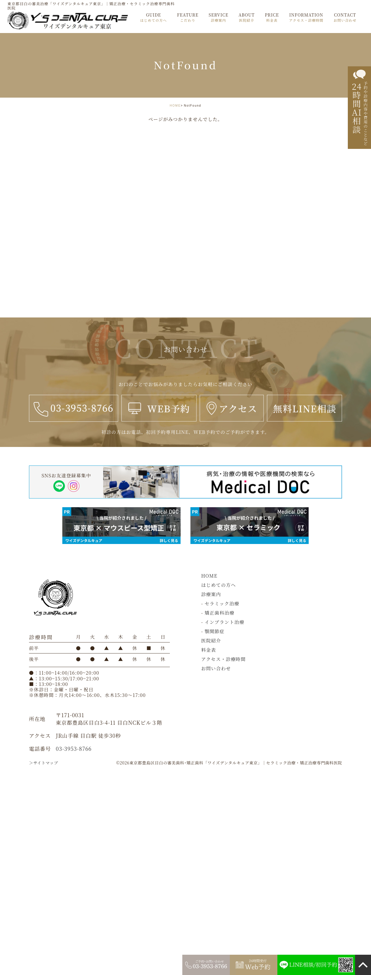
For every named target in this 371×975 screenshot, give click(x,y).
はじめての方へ (218, 585)
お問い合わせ (216, 668)
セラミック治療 (222, 603)
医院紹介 (211, 640)
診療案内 (211, 594)
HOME (175, 105)
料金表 (208, 650)
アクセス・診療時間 (223, 659)
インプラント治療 (224, 622)
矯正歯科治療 (219, 612)
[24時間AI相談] (359, 108)
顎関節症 (214, 631)
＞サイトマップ (43, 763)
